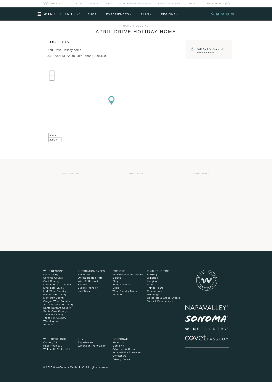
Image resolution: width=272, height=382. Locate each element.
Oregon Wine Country (56, 301)
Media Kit (118, 345)
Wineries (152, 277)
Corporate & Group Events (163, 297)
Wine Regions (53, 271)
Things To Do (155, 287)
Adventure (84, 274)
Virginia (48, 324)
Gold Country (51, 281)
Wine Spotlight (55, 339)
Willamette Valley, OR (56, 349)
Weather (117, 294)
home (127, 25)
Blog (79, 4)
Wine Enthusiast (88, 281)
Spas (150, 284)
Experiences (117, 14)
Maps (109, 4)
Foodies (83, 284)
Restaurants (154, 291)
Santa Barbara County (57, 307)
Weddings (153, 294)
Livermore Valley (53, 287)
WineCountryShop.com (92, 345)
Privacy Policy (121, 359)
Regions (168, 14)
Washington (50, 321)
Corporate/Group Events (135, 4)
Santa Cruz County (55, 311)
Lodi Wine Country (54, 291)
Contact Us (119, 355)
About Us (118, 342)
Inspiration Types (91, 271)
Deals (116, 287)
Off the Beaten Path (90, 277)
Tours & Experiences (160, 301)
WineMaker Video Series (127, 274)
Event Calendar (122, 284)
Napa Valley (50, 274)
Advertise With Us (169, 4)
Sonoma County (53, 277)
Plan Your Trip (158, 271)
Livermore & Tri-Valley (57, 284)
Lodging (142, 25)
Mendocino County (54, 294)
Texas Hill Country (54, 317)
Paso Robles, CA (54, 345)
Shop (92, 14)
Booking (152, 274)
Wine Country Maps (124, 291)
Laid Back (84, 291)
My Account (214, 4)
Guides (116, 277)
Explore (118, 271)
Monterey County (54, 297)
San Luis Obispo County (58, 304)
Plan (145, 14)
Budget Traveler (88, 287)
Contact (193, 4)
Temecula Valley (53, 314)
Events (94, 4)
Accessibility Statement (127, 352)
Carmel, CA (50, 342)
